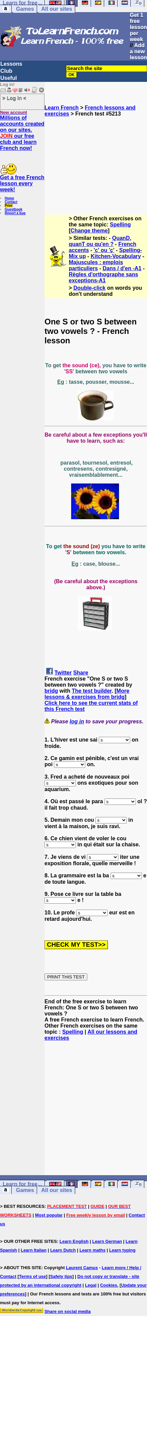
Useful (8, 78)
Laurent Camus (82, 1267)
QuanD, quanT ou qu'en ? (100, 241)
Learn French (62, 108)
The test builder (92, 691)
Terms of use (32, 1276)
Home (9, 198)
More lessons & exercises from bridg (87, 694)
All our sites (56, 9)
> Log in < (14, 98)
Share (80, 673)
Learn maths (93, 1250)
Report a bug (15, 213)
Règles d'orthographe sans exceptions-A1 (103, 277)
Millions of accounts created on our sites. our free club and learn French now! (22, 133)
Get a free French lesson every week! (22, 183)
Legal (90, 1285)
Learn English (74, 1241)
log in (77, 721)
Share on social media (68, 1311)
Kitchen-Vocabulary (116, 256)
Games (25, 9)
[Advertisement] (96, 162)
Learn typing (122, 1250)
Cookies (108, 1285)
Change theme (89, 230)
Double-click (90, 288)
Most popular (49, 1215)
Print (8, 206)
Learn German (107, 1241)
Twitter (62, 673)
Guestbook (13, 209)
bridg (51, 691)
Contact (11, 202)
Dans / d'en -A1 (121, 268)
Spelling (120, 224)
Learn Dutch (63, 1250)
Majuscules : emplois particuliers (96, 265)
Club (6, 71)
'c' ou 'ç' (104, 250)
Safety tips (61, 1276)
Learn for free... (22, 1184)
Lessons (11, 64)
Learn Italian (34, 1250)
